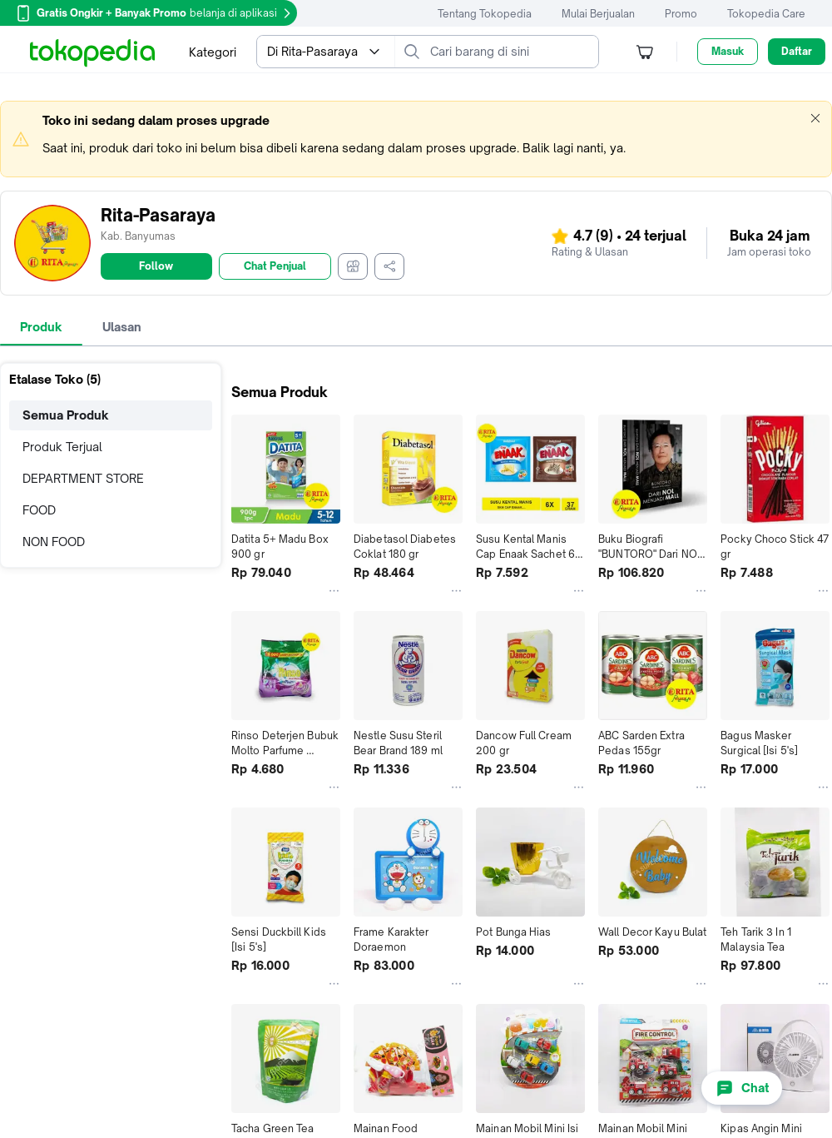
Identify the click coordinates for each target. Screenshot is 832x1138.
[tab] (41, 327)
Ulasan (121, 327)
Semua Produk (65, 415)
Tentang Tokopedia (485, 13)
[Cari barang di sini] (510, 52)
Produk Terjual (62, 447)
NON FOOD (53, 541)
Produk (41, 327)
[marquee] (416, 139)
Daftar (796, 51)
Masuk (727, 51)
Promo (681, 13)
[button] (815, 118)
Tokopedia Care (766, 13)
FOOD (39, 510)
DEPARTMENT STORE (83, 478)
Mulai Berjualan (598, 13)
